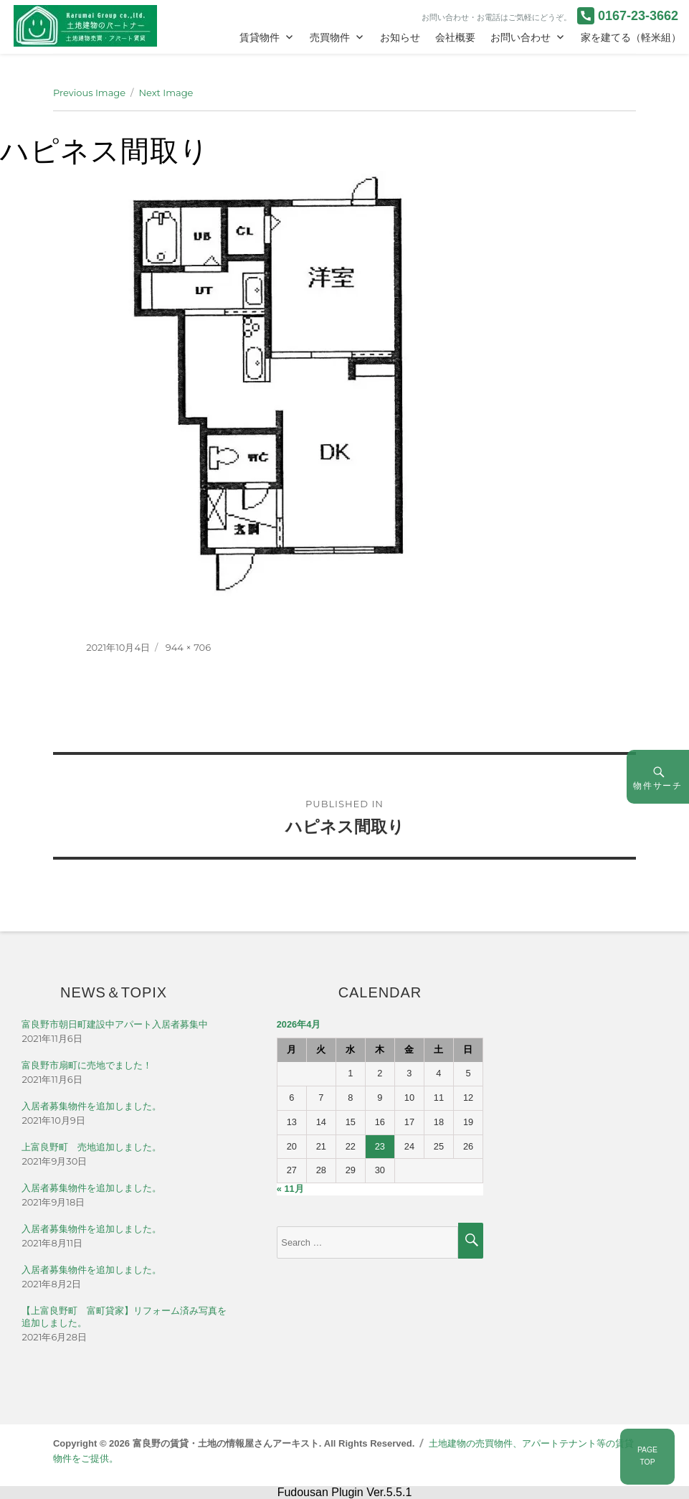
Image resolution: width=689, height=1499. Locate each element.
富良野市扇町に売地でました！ (87, 1065)
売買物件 (330, 37)
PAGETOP (647, 1456)
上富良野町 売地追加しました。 (91, 1147)
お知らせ (400, 37)
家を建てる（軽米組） (631, 37)
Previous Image (89, 92)
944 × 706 (188, 647)
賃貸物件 (259, 37)
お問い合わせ (520, 37)
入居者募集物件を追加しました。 (91, 1106)
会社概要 (455, 37)
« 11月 (290, 1188)
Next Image (165, 92)
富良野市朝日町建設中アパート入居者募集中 (115, 1024)
